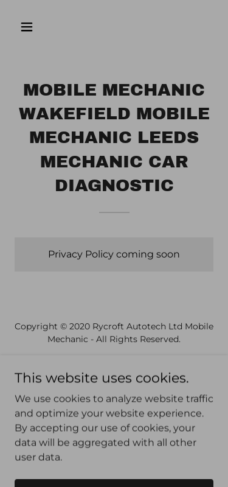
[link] (114, 368)
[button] (37, 27)
